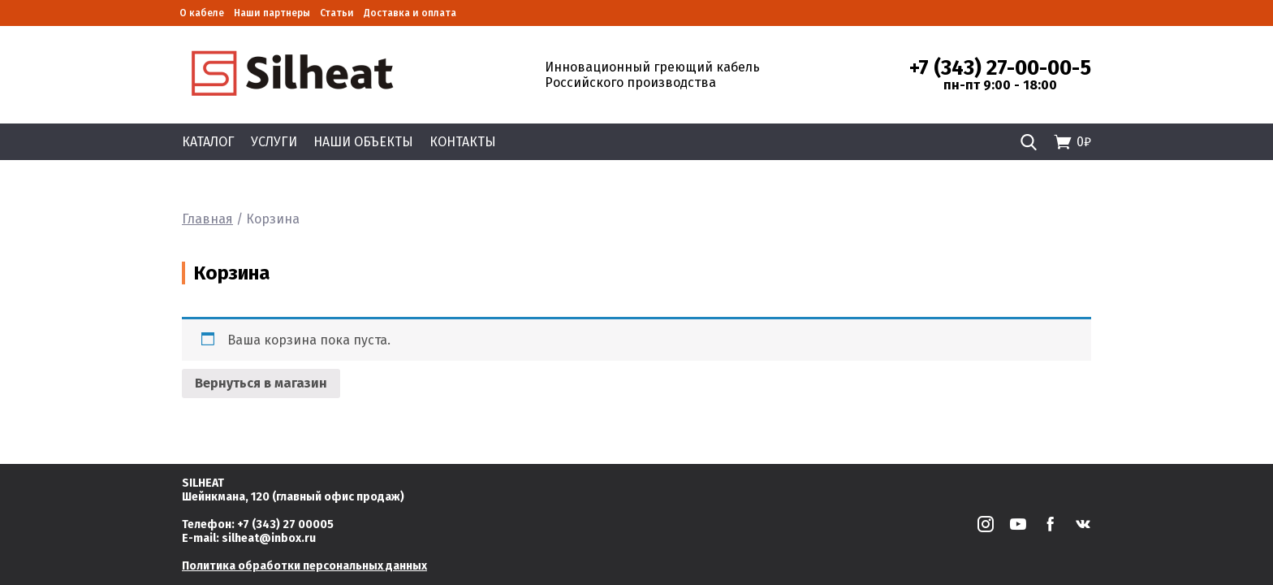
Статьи (337, 13)
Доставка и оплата (410, 13)
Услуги (274, 142)
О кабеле (201, 13)
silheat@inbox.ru (269, 538)
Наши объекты (363, 142)
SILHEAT (203, 483)
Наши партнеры (272, 13)
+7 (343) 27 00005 (285, 524)
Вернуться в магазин (261, 383)
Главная (207, 219)
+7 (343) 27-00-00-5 (1000, 68)
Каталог (208, 142)
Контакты (462, 142)
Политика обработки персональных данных (304, 566)
